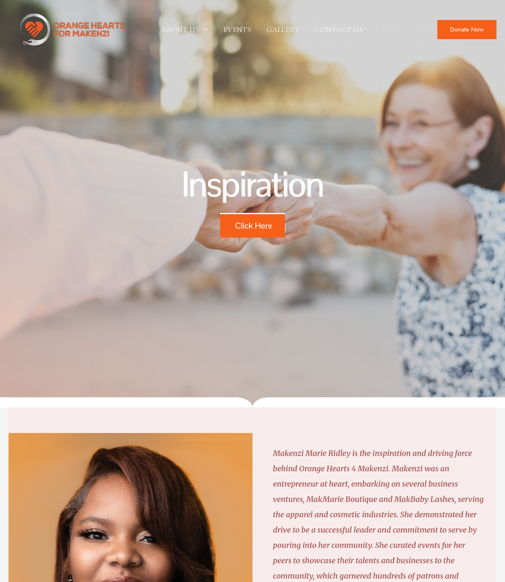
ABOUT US (184, 29)
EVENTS (237, 29)
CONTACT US (339, 29)
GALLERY (283, 29)
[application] (203, 29)
